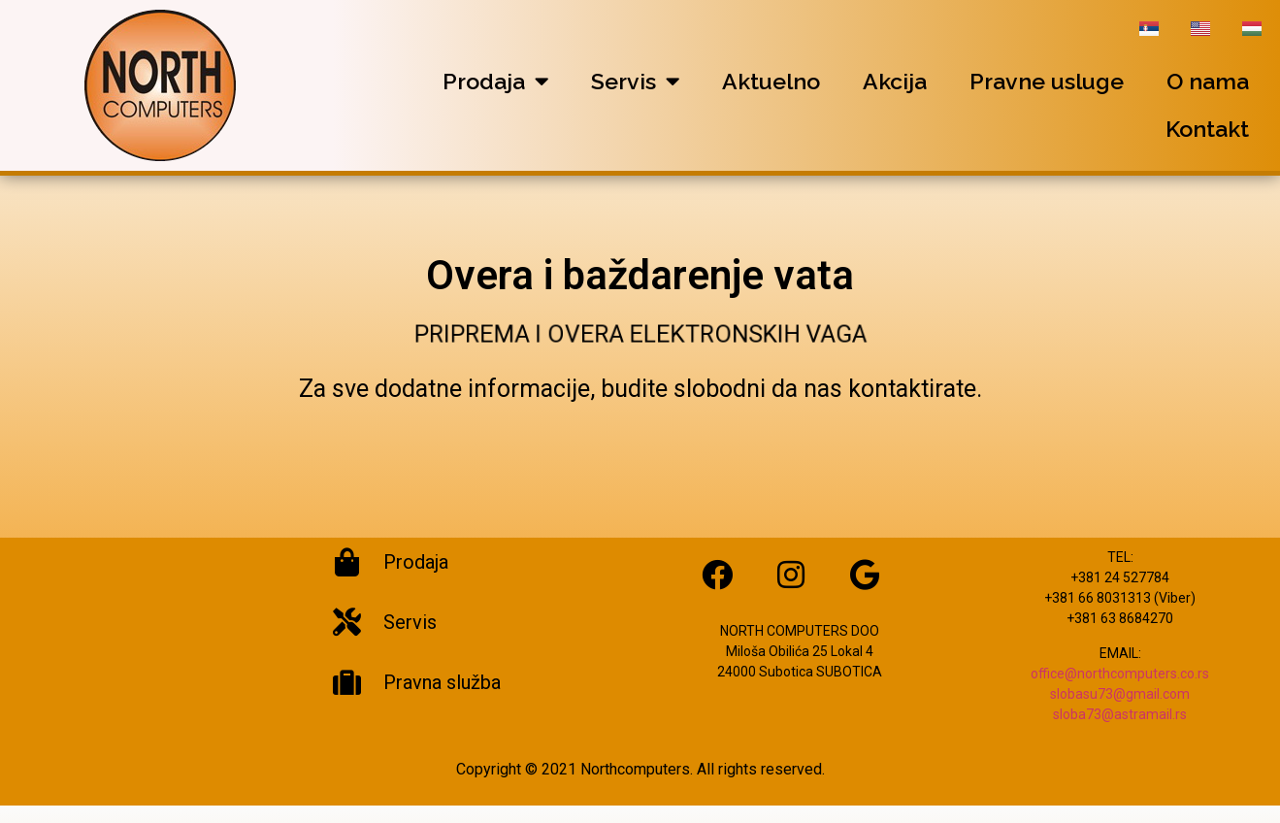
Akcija (895, 81)
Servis (635, 81)
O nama (1207, 81)
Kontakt (1207, 128)
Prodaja (495, 81)
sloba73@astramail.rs (1120, 732)
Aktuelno (771, 81)
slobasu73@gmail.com (1120, 711)
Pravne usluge (1046, 81)
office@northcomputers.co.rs (1120, 691)
